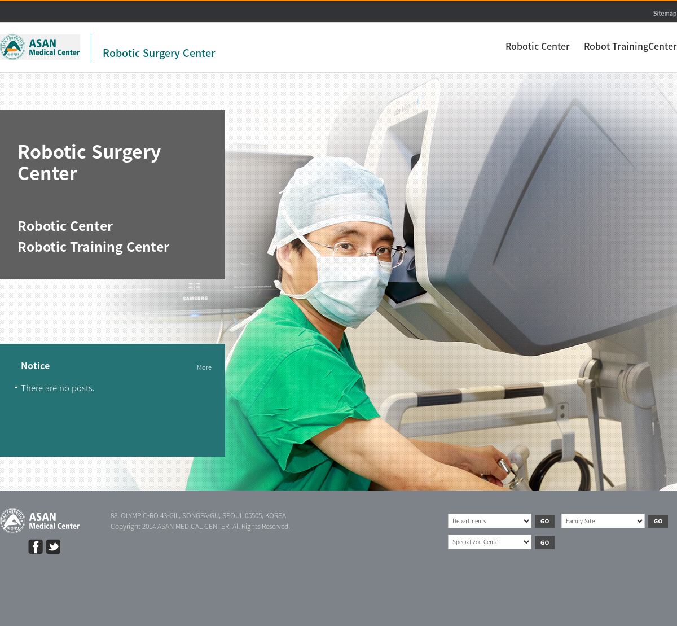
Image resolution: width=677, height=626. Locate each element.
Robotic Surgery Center (159, 52)
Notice (35, 366)
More (204, 367)
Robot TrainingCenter (630, 45)
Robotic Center (537, 45)
